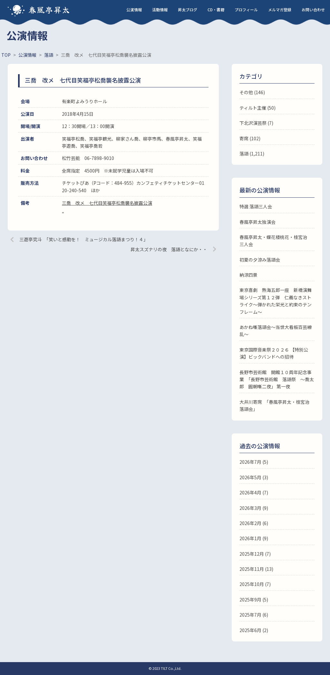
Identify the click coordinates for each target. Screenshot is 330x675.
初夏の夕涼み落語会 (259, 259)
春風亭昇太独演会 (257, 222)
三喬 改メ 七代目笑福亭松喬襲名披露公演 (107, 203)
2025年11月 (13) (256, 569)
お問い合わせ (313, 9)
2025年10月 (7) (255, 584)
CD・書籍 (216, 9)
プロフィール (246, 9)
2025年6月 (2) (253, 630)
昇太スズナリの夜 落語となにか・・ (169, 249)
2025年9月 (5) (253, 599)
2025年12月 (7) (255, 554)
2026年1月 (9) (253, 538)
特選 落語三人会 (255, 206)
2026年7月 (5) (253, 462)
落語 (243, 153)
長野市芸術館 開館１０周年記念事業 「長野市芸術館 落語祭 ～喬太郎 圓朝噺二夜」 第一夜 (276, 379)
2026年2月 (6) (253, 523)
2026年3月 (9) (253, 508)
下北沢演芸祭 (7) (256, 123)
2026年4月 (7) (253, 492)
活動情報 (160, 9)
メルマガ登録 (279, 9)
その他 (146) (252, 92)
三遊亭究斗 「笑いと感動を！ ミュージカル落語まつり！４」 (83, 239)
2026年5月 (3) (253, 477)
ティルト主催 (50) (257, 107)
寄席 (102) (249, 138)
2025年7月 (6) (253, 614)
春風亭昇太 (49, 9)
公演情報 (134, 9)
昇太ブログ (187, 9)
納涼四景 (248, 275)
